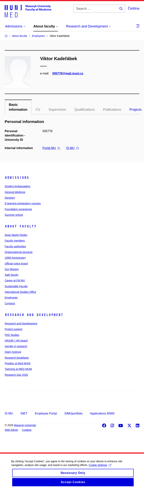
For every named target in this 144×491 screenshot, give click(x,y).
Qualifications (84, 109)
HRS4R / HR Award (16, 340)
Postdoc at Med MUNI (17, 363)
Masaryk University (25, 425)
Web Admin (11, 429)
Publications (112, 109)
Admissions (17, 178)
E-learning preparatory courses (23, 203)
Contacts (10, 303)
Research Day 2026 (16, 374)
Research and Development (34, 315)
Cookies (27, 429)
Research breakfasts (17, 357)
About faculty (20, 226)
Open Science (13, 351)
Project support (13, 329)
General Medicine (15, 192)
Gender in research (16, 346)
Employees (11, 297)
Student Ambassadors (17, 186)
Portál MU (51, 148)
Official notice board (16, 263)
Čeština (133, 8)
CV (38, 109)
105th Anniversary (15, 257)
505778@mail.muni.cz (67, 73)
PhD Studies (12, 334)
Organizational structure (19, 252)
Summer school (14, 214)
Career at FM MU (15, 280)
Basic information (18, 107)
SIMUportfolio (73, 413)
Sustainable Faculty (16, 286)
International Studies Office (20, 291)
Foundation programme (18, 209)
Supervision (57, 109)
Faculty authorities (15, 246)
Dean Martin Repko (16, 234)
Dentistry (10, 197)
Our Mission (12, 269)
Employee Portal (46, 413)
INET (23, 413)
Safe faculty (11, 274)
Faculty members (15, 240)
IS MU (72, 148)
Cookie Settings (100, 468)
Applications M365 (102, 413)
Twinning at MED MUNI (18, 369)
